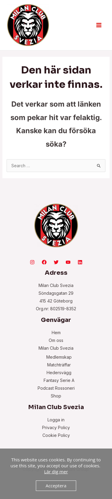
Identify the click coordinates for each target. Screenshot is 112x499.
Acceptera (56, 486)
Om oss (56, 340)
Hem (56, 332)
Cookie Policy (56, 435)
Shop (56, 395)
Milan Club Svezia (56, 348)
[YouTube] (68, 262)
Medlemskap (59, 357)
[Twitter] (56, 262)
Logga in (56, 419)
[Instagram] (32, 262)
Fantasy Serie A (59, 380)
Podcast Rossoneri (56, 388)
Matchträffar (59, 364)
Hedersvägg (59, 372)
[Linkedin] (80, 262)
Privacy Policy (56, 427)
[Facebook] (44, 262)
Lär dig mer (56, 472)
